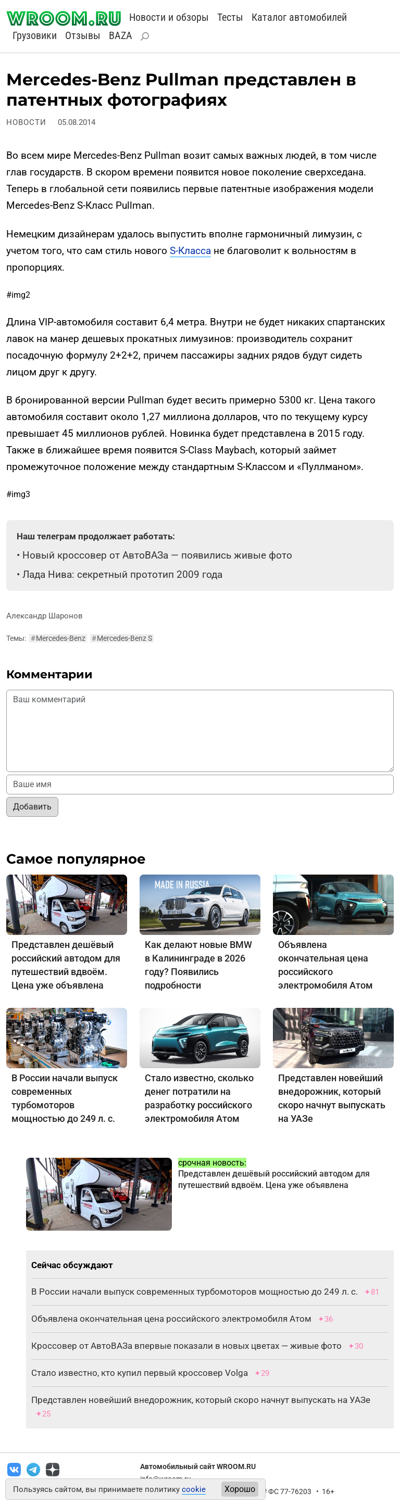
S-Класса (190, 251)
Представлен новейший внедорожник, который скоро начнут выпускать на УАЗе (200, 1400)
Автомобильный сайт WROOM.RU (198, 1466)
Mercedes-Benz (58, 638)
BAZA (120, 35)
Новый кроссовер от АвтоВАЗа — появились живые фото (157, 555)
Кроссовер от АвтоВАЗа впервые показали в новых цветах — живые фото (186, 1345)
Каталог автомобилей (299, 17)
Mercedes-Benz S (122, 638)
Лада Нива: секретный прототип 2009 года (122, 574)
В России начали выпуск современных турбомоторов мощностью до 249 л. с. (194, 1291)
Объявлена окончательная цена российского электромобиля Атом (171, 1318)
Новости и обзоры (169, 17)
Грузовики (34, 35)
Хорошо (239, 1489)
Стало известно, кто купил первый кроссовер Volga (139, 1373)
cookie (194, 1489)
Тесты (230, 17)
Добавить (32, 807)
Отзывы (83, 35)
